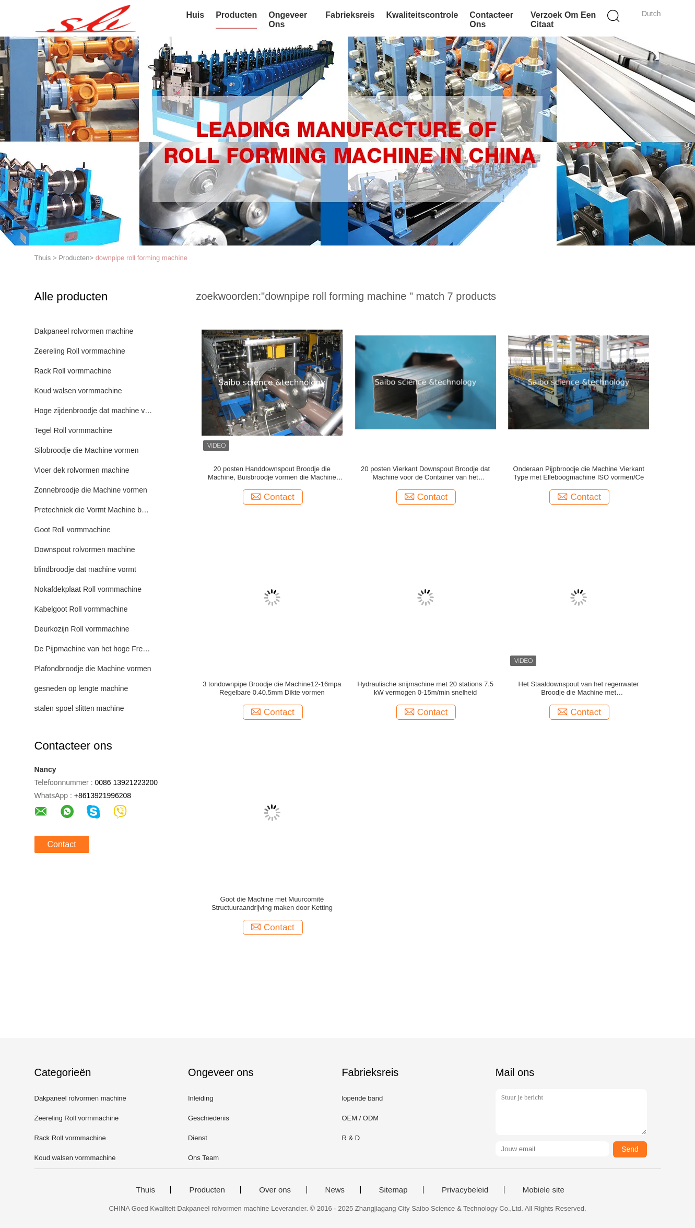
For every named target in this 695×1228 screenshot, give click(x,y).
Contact (62, 844)
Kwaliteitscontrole (422, 14)
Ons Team (203, 1158)
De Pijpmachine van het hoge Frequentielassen (93, 649)
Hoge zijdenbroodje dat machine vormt (93, 410)
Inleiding (200, 1098)
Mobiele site (543, 1190)
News (335, 1190)
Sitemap (393, 1190)
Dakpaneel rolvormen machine (84, 331)
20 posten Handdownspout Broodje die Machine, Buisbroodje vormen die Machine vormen (272, 473)
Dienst (197, 1138)
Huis (195, 14)
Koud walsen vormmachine (78, 391)
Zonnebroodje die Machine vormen (90, 490)
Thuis (145, 1190)
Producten (236, 14)
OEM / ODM (360, 1118)
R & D (350, 1138)
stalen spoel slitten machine (79, 708)
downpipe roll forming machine (141, 258)
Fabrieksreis (349, 14)
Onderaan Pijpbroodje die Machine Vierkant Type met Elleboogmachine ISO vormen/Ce (578, 473)
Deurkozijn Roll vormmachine (81, 629)
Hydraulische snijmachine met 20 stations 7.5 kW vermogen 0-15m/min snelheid (425, 688)
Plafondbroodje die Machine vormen (92, 668)
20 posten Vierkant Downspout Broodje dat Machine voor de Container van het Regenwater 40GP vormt (425, 473)
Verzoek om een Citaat (563, 19)
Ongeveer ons (287, 19)
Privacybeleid (465, 1190)
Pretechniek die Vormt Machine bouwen (93, 510)
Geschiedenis (208, 1118)
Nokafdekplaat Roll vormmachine (88, 589)
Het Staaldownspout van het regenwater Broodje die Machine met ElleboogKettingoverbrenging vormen (579, 688)
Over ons (275, 1190)
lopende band (362, 1098)
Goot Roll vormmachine (72, 529)
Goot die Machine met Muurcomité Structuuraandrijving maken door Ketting (272, 903)
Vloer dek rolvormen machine (81, 470)
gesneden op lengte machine (81, 688)
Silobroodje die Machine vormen (86, 450)
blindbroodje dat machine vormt (85, 569)
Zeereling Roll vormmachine (79, 351)
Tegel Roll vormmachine (73, 430)
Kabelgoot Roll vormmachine (81, 609)
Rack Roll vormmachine (73, 371)
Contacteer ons (491, 19)
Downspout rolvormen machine (84, 549)
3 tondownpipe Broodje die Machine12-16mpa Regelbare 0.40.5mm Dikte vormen (272, 688)
